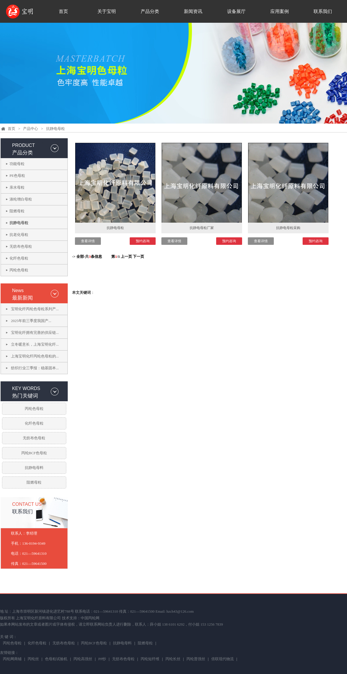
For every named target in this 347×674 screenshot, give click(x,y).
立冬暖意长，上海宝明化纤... (35, 344)
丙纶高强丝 (82, 659)
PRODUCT (23, 145)
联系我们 (323, 11)
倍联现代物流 (222, 659)
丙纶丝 (33, 659)
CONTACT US (27, 504)
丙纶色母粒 (19, 270)
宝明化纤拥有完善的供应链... (35, 332)
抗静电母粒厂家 (202, 228)
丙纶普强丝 (195, 659)
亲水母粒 (17, 187)
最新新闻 (22, 298)
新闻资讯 (193, 11)
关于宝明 (106, 11)
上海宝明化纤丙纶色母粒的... (35, 356)
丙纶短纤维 (150, 659)
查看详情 (88, 241)
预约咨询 (143, 241)
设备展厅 (236, 11)
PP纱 (102, 659)
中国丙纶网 (90, 618)
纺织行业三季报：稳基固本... (35, 368)
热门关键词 (25, 396)
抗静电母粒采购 (288, 228)
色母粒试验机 (56, 659)
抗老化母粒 (19, 234)
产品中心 (30, 128)
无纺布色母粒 (21, 246)
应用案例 (279, 11)
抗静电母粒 (55, 128)
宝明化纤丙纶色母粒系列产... (35, 309)
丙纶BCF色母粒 (34, 453)
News (18, 290)
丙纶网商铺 (12, 659)
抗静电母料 (34, 467)
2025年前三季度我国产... (31, 321)
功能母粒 (17, 164)
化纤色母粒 (19, 258)
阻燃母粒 (17, 211)
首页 (63, 11)
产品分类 (150, 11)
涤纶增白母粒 (21, 199)
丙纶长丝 (172, 659)
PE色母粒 (17, 175)
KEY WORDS (26, 388)
